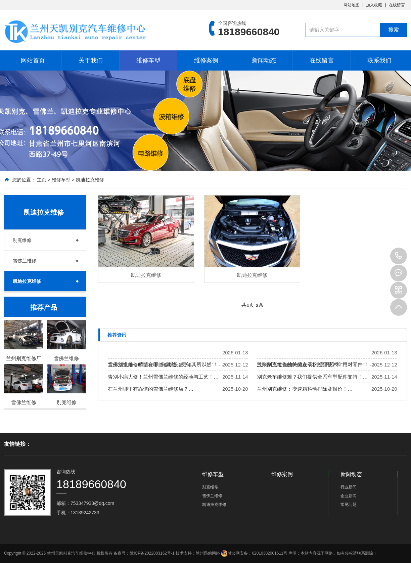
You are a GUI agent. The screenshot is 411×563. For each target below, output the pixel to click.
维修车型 (148, 60)
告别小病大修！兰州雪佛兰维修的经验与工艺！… (163, 377)
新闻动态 (264, 60)
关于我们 (91, 60)
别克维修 (22, 240)
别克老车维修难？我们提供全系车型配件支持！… (312, 377)
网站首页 (33, 60)
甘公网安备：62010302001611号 (254, 553)
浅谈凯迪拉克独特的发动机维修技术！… (302, 364)
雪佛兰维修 (24, 260)
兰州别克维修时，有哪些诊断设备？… (150, 364)
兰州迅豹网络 (208, 553)
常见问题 (348, 504)
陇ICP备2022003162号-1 (152, 553)
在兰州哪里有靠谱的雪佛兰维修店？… (150, 389)
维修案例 (206, 60)
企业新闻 (348, 495)
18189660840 (398, 256)
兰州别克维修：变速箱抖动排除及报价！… (305, 389)
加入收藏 (374, 5)
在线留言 (397, 5)
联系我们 (379, 60)
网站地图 (352, 5)
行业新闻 (348, 487)
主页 (41, 179)
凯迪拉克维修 (90, 179)
